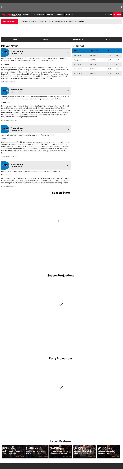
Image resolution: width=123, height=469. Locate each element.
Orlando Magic (16, 54)
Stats (108, 39)
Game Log (44, 39)
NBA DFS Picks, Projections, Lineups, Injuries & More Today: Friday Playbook (35, 451)
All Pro (117, 15)
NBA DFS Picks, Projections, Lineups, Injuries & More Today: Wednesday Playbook (59, 451)
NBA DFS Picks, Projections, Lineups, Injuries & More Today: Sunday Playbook (11, 451)
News (15, 39)
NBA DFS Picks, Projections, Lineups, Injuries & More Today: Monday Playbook (83, 451)
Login (110, 15)
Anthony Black (17, 51)
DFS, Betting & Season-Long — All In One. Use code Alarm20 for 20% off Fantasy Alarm (52, 21)
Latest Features (77, 39)
